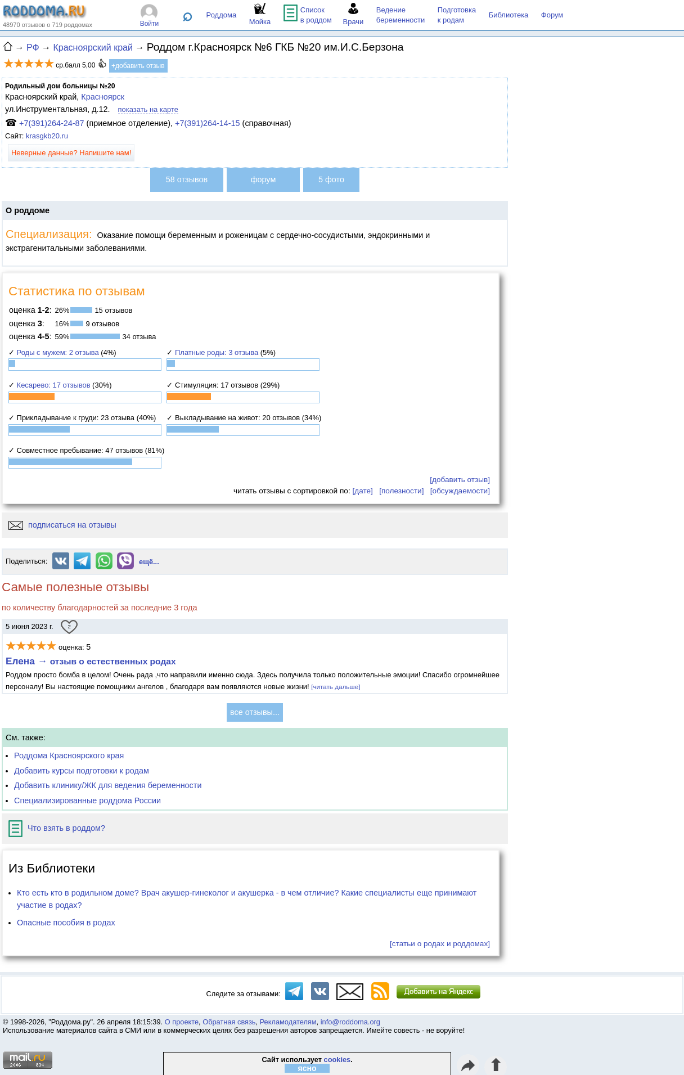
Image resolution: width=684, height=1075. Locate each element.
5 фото (331, 179)
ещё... (149, 561)
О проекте (182, 1022)
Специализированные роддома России (87, 800)
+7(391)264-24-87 (51, 123)
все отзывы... (255, 712)
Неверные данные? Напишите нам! (71, 153)
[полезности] (401, 491)
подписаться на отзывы (62, 524)
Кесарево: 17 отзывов (54, 385)
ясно (307, 1068)
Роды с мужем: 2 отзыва (58, 352)
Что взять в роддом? (56, 828)
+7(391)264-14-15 (207, 123)
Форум (552, 15)
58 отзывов (187, 179)
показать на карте (148, 109)
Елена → (91, 661)
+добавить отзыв (138, 66)
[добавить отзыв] (460, 479)
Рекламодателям (288, 1022)
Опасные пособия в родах (66, 922)
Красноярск (102, 96)
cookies (337, 1059)
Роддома (221, 15)
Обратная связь (228, 1022)
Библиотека (509, 15)
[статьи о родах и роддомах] (440, 943)
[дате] (362, 491)
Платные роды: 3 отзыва (216, 352)
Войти (149, 24)
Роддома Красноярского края (69, 755)
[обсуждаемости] (460, 491)
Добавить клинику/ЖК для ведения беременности (107, 785)
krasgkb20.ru (47, 136)
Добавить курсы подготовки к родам (81, 770)
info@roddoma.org (350, 1022)
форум (263, 179)
